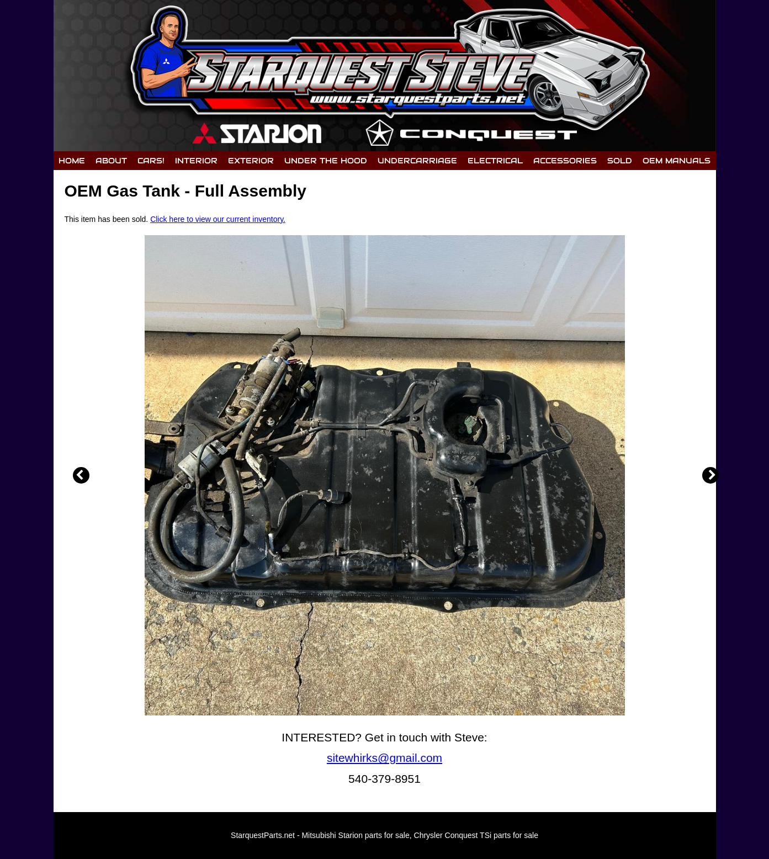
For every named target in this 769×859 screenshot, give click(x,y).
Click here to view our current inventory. (217, 219)
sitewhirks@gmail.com (384, 757)
